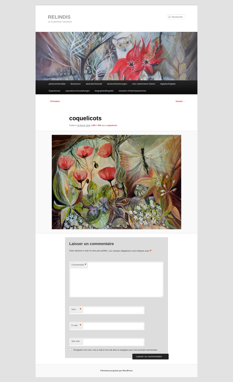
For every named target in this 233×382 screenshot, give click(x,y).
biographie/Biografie (104, 91)
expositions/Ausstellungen (77, 91)
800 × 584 (96, 125)
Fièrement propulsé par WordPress (116, 371)
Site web (76, 341)
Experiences (54, 91)
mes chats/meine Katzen (143, 84)
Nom (76, 309)
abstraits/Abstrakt (94, 84)
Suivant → (180, 101)
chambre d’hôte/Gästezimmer (132, 91)
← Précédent (54, 101)
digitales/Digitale (168, 84)
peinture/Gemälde (57, 84)
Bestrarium (76, 84)
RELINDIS (59, 17)
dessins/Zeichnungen (117, 84)
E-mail (76, 325)
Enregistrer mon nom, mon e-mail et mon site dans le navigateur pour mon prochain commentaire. (115, 350)
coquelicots (111, 125)
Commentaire (79, 265)
